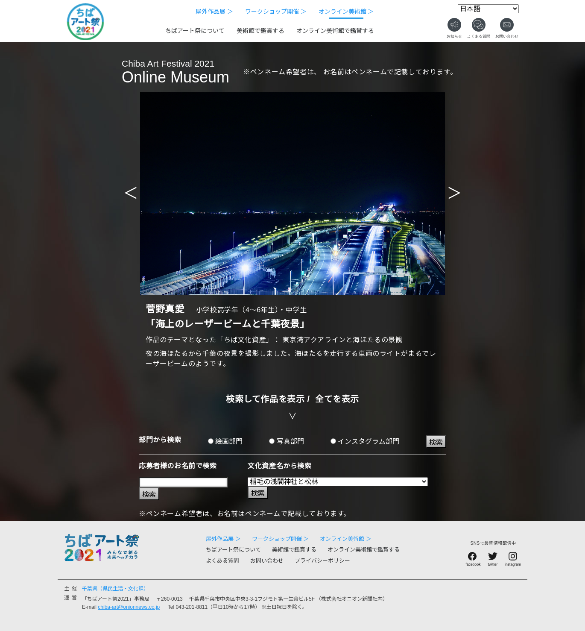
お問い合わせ (267, 561)
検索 (436, 442)
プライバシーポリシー (322, 561)
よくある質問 (222, 561)
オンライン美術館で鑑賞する (335, 30)
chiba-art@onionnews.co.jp (129, 607)
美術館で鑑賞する (260, 30)
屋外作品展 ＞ (214, 11)
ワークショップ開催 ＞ (276, 11)
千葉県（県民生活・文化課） (115, 589)
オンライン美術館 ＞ (346, 11)
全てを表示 (337, 399)
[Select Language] (488, 8)
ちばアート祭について (195, 30)
